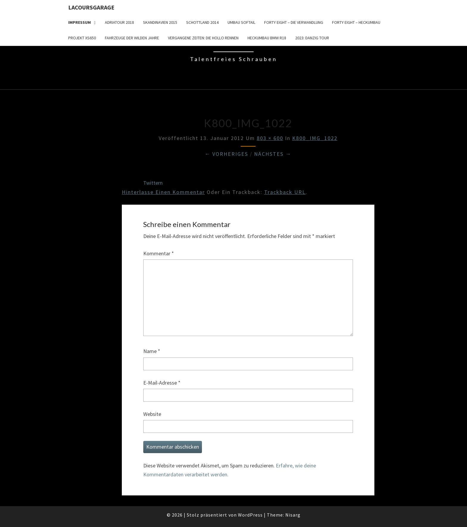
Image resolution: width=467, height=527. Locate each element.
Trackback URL (285, 192)
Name (151, 351)
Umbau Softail (241, 22)
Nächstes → (272, 153)
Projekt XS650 (82, 38)
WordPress (250, 515)
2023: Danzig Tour (312, 38)
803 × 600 (270, 138)
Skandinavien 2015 (160, 22)
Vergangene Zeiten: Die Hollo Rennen (203, 38)
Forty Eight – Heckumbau (356, 22)
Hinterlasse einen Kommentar (163, 192)
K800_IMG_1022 (314, 138)
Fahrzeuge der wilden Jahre (132, 38)
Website (152, 414)
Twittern (153, 182)
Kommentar (158, 253)
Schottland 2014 (202, 22)
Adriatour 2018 (119, 22)
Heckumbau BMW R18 (266, 38)
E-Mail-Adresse (161, 382)
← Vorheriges (226, 153)
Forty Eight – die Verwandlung (293, 22)
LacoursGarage (91, 7)
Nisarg (293, 515)
